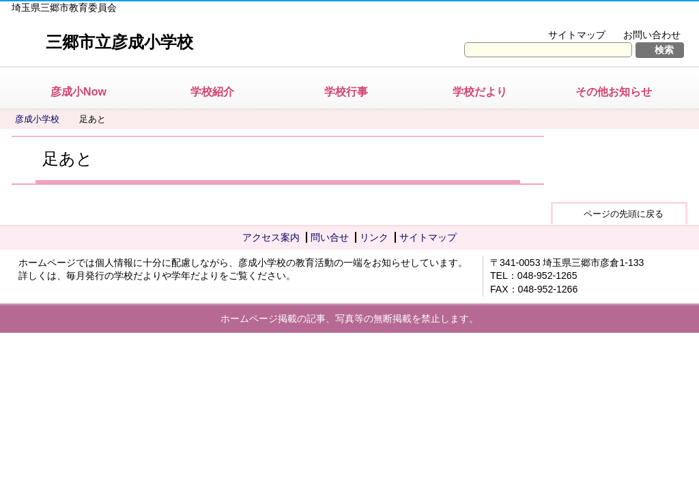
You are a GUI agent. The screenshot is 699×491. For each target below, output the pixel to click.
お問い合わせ (652, 34)
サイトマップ (576, 34)
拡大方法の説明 (642, 17)
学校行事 (346, 92)
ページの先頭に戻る (624, 214)
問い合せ (330, 237)
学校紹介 (212, 92)
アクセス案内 (271, 237)
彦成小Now (78, 92)
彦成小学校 (37, 119)
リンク (374, 237)
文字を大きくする (550, 17)
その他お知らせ (613, 92)
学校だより (480, 92)
